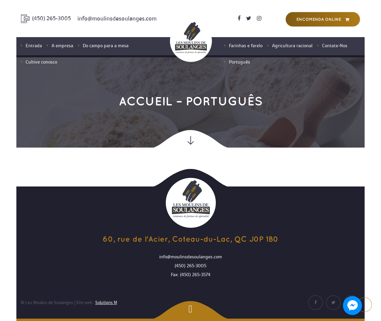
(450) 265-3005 (51, 18)
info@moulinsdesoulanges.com (117, 18)
